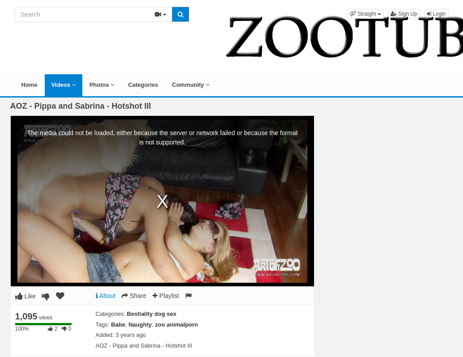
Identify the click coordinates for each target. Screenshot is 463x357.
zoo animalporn (176, 324)
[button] (365, 14)
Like (25, 296)
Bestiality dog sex (152, 313)
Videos (63, 84)
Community (190, 84)
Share (134, 295)
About (106, 295)
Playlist (166, 295)
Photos (102, 84)
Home (29, 84)
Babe (118, 324)
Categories (143, 84)
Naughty (140, 324)
